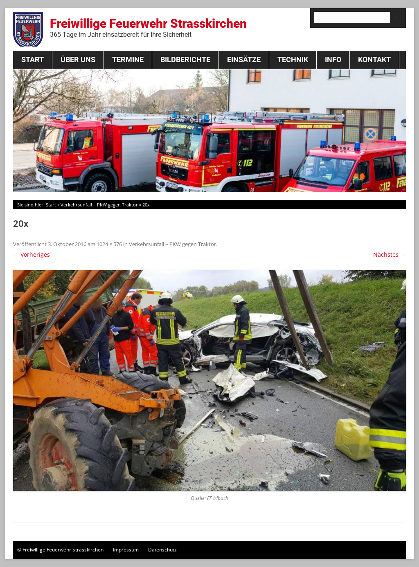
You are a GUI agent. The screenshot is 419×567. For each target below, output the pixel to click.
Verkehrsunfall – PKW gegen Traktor (99, 205)
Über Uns (78, 59)
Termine (128, 59)
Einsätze (244, 59)
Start (32, 59)
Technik (292, 59)
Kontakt (374, 59)
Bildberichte (185, 59)
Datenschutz (162, 549)
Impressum (126, 549)
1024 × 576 (109, 244)
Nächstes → (389, 254)
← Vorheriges (31, 254)
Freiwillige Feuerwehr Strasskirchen (148, 27)
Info (333, 59)
